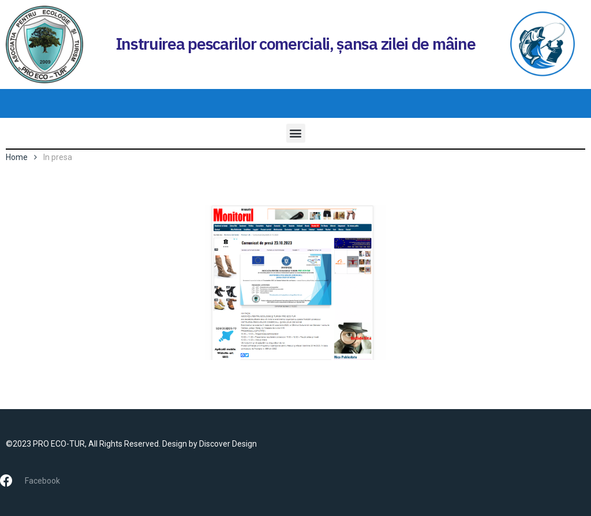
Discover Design (228, 443)
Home (17, 157)
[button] (295, 133)
